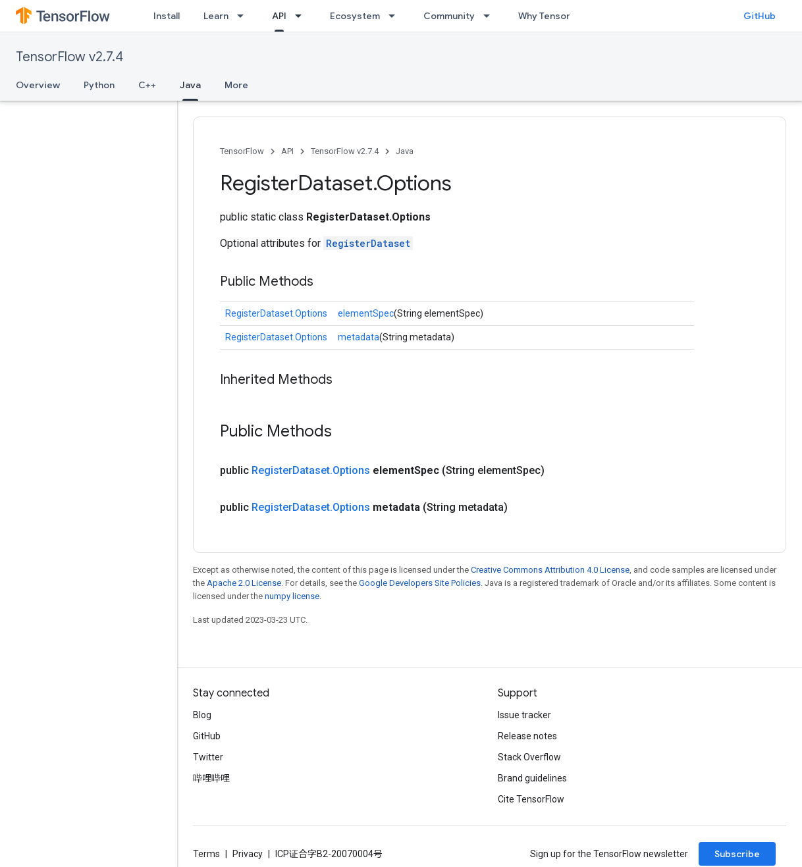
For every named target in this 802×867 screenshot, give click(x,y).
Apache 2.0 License (244, 583)
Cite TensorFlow (531, 799)
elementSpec (366, 313)
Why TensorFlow (554, 16)
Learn (215, 16)
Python (99, 85)
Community (449, 16)
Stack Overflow (529, 757)
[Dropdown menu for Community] (490, 16)
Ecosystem (355, 16)
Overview (38, 85)
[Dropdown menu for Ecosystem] (396, 16)
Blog (202, 715)
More (236, 85)
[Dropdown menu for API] (302, 16)
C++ (147, 85)
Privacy (247, 854)
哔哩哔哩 (211, 778)
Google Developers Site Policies (420, 583)
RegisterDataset (368, 243)
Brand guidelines (532, 778)
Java (405, 151)
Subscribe (737, 854)
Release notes (527, 736)
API (287, 151)
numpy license (292, 596)
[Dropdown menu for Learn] (244, 16)
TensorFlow (242, 151)
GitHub (759, 16)
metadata (358, 337)
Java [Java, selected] (190, 85)
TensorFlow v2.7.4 (69, 57)
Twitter (208, 757)
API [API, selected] (279, 16)
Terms (206, 854)
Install (166, 16)
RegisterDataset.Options (276, 313)
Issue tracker (524, 715)
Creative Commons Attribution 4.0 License (550, 570)
